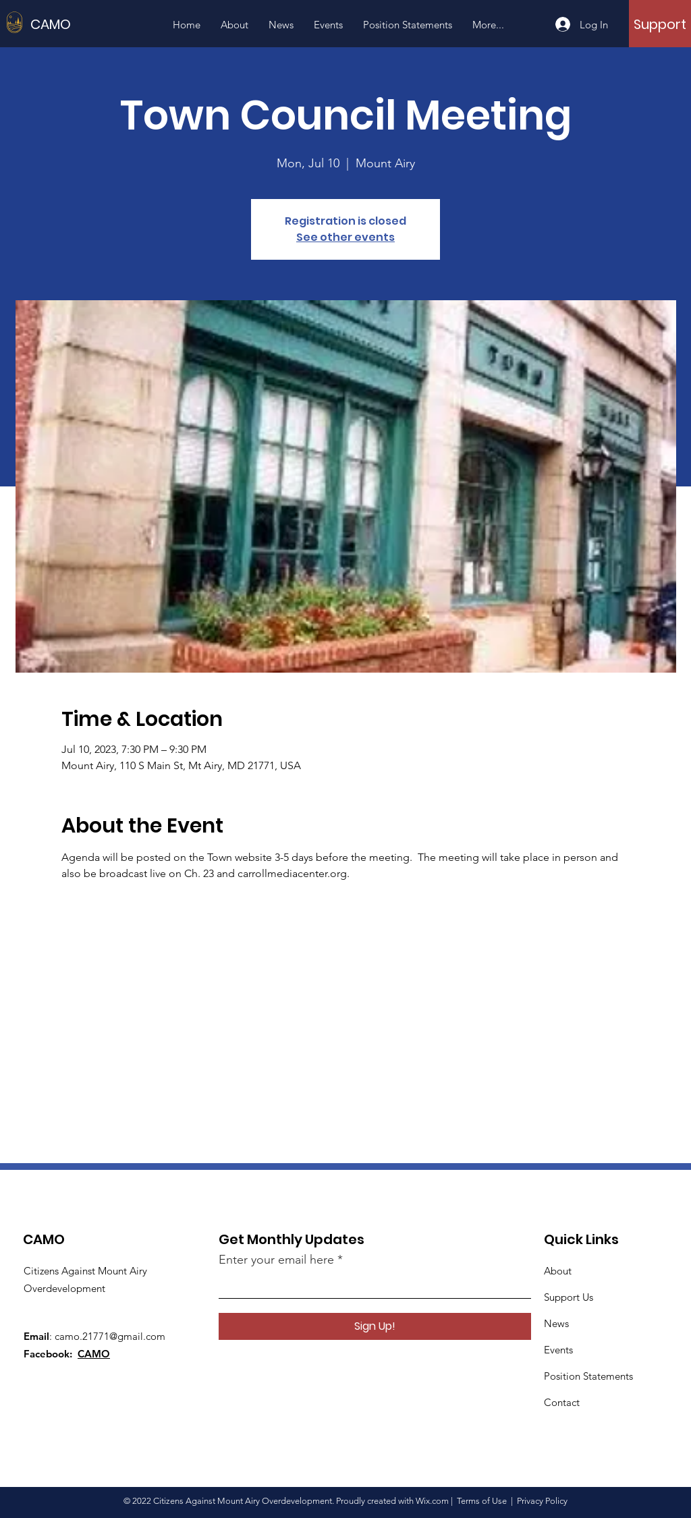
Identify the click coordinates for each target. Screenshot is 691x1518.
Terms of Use (482, 1501)
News (556, 1323)
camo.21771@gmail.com (110, 1336)
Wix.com (432, 1501)
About (558, 1270)
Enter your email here (276, 1260)
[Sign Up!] (375, 1326)
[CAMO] (91, 24)
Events (558, 1349)
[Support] (660, 24)
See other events (345, 237)
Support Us (568, 1297)
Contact (562, 1402)
